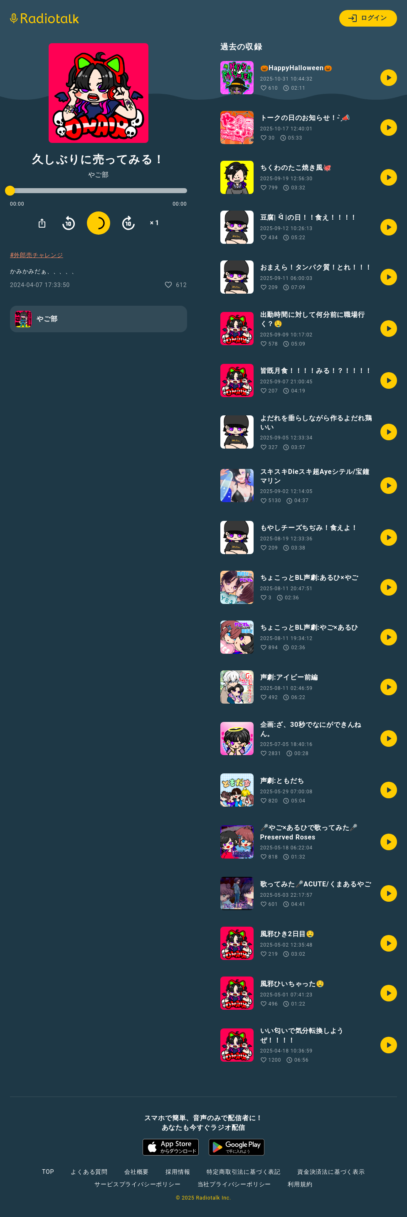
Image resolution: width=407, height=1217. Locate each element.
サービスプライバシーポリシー (137, 1184)
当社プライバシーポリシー (234, 1184)
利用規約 (300, 1184)
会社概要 (136, 1171)
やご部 (98, 175)
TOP (48, 1171)
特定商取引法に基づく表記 (244, 1171)
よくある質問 (89, 1171)
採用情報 (177, 1171)
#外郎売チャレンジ (36, 255)
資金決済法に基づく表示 (331, 1171)
